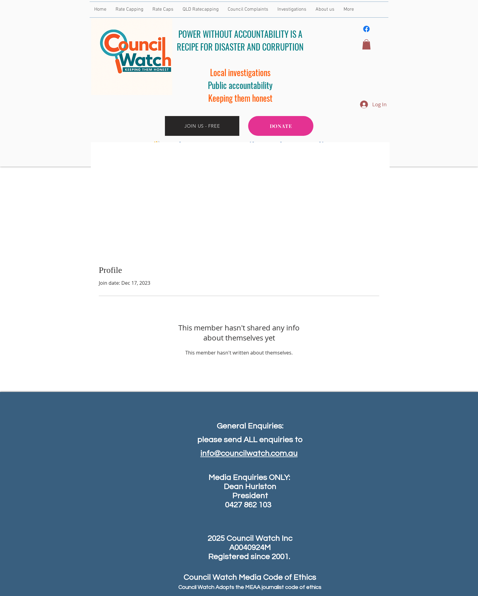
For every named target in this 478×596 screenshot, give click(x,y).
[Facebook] (366, 29)
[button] (366, 44)
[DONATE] (280, 126)
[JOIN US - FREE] (202, 126)
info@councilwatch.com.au (249, 453)
